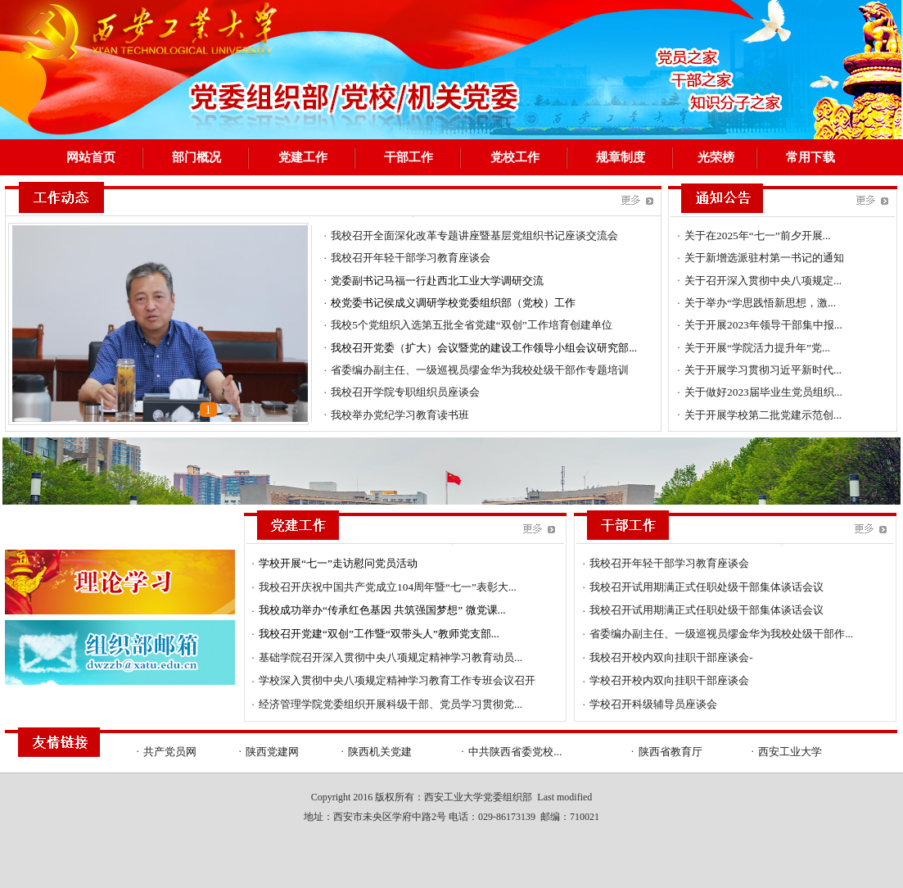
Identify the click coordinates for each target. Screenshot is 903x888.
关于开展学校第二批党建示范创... (763, 415)
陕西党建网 (272, 751)
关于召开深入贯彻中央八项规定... (763, 280)
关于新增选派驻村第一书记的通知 (764, 257)
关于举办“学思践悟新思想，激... (760, 303)
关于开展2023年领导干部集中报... (763, 325)
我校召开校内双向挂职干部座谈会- (670, 657)
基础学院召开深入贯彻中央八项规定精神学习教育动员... (390, 657)
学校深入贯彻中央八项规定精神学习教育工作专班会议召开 (397, 680)
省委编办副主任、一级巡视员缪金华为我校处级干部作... (721, 633)
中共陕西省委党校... (515, 751)
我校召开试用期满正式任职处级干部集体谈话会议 (706, 587)
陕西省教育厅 (670, 751)
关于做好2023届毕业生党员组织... (763, 392)
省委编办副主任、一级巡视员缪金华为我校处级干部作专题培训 (480, 370)
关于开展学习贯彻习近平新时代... (763, 370)
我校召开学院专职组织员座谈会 (405, 392)
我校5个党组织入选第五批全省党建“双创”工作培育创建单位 (471, 325)
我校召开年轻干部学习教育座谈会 (410, 257)
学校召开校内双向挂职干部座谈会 (669, 680)
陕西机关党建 (380, 751)
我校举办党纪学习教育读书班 (400, 415)
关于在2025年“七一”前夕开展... (757, 235)
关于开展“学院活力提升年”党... (757, 348)
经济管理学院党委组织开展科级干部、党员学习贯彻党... (390, 704)
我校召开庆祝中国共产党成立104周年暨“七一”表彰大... (388, 587)
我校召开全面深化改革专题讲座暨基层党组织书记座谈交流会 (474, 235)
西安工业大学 (790, 751)
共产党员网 (169, 751)
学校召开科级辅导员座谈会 (653, 704)
